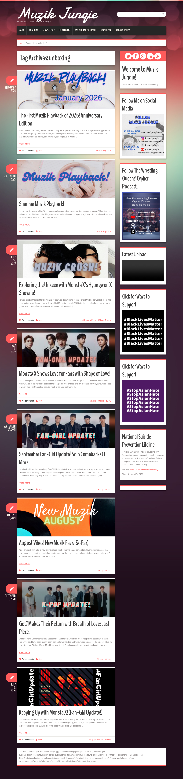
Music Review (105, 320)
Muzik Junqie (62, 13)
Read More (24, 144)
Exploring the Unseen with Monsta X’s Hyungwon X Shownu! (56, 289)
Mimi (40, 151)
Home (21, 30)
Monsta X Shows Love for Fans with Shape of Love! (63, 377)
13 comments (27, 748)
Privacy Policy (123, 30)
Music (93, 320)
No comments (28, 151)
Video (108, 748)
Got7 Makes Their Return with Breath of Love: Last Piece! (64, 635)
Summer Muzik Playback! (43, 204)
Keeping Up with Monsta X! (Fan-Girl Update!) (64, 720)
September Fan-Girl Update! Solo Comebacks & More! (64, 466)
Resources (105, 30)
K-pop (86, 320)
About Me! (33, 30)
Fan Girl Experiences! (85, 30)
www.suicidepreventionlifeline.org (144, 469)
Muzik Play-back (104, 151)
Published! (64, 30)
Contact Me (49, 30)
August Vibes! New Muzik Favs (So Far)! (57, 551)
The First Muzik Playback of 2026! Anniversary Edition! (64, 119)
